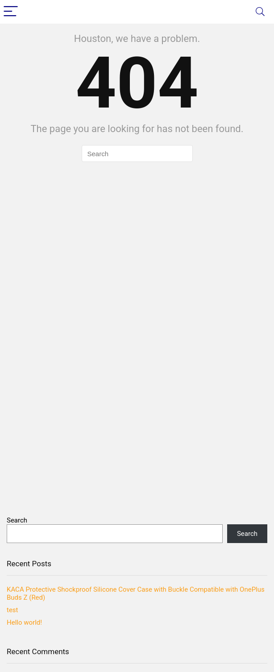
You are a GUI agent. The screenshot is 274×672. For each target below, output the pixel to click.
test (12, 610)
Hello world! (24, 622)
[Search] (260, 12)
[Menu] (10, 12)
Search (17, 520)
